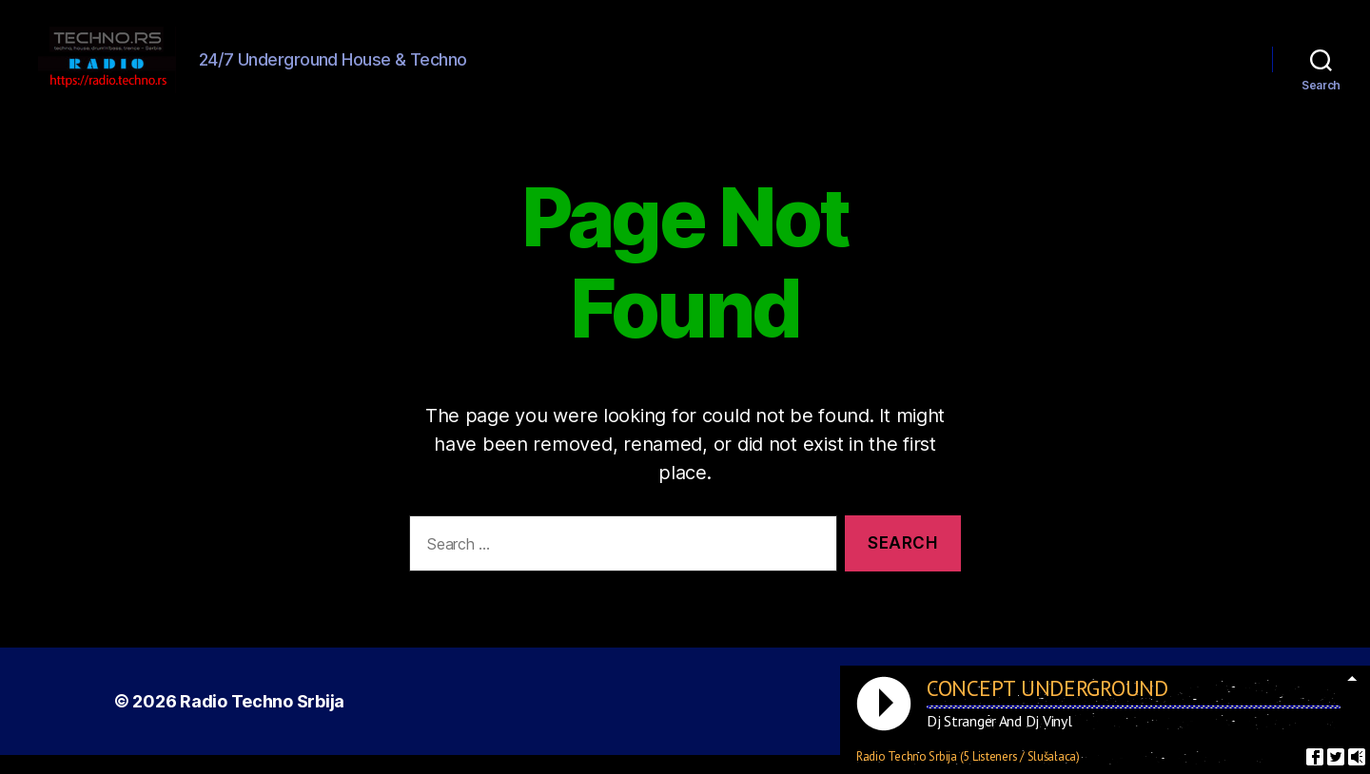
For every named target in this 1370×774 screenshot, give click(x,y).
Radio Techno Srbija (262, 720)
